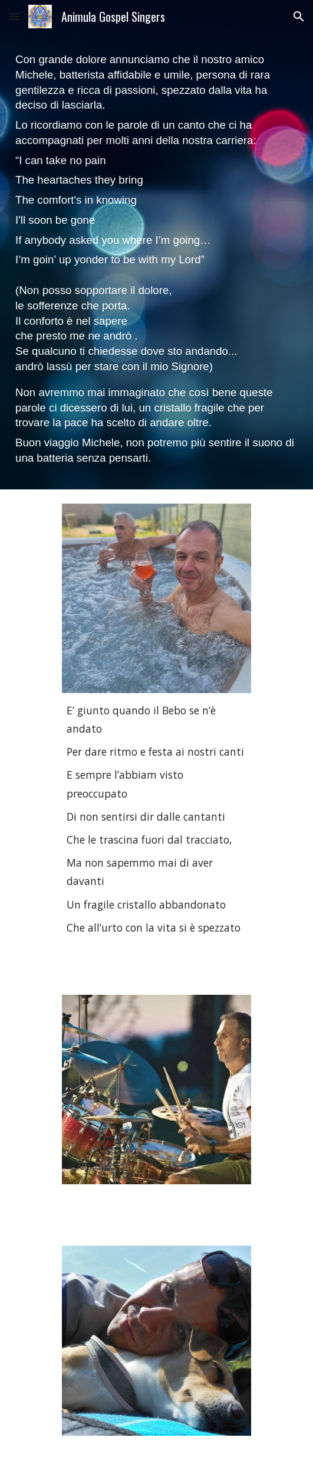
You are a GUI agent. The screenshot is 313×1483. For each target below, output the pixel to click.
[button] (14, 16)
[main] (156, 261)
